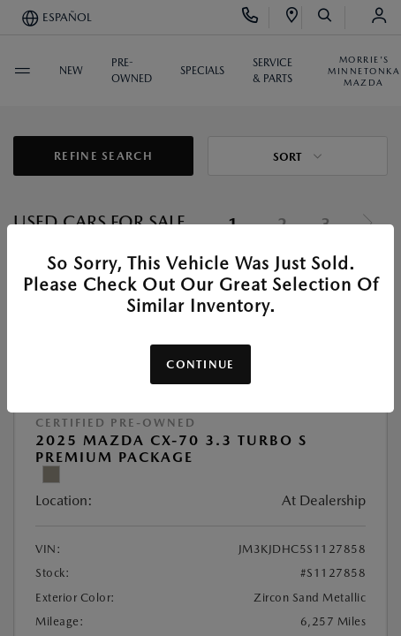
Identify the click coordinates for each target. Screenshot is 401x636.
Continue (200, 364)
